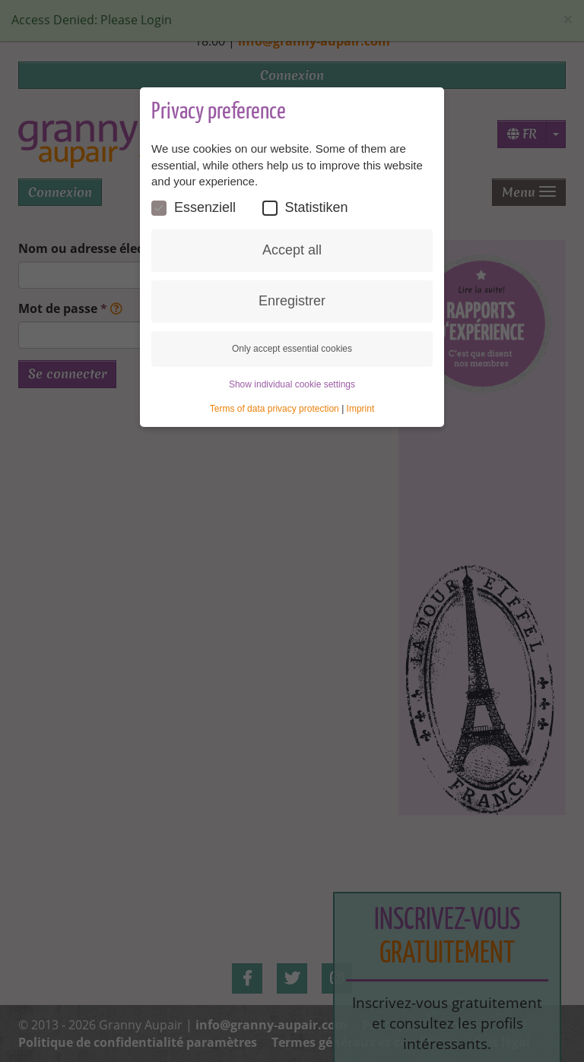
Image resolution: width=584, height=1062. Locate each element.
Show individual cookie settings (292, 384)
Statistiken (305, 208)
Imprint (361, 408)
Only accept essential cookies (292, 348)
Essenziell (193, 208)
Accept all (292, 250)
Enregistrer (292, 300)
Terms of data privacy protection (274, 408)
